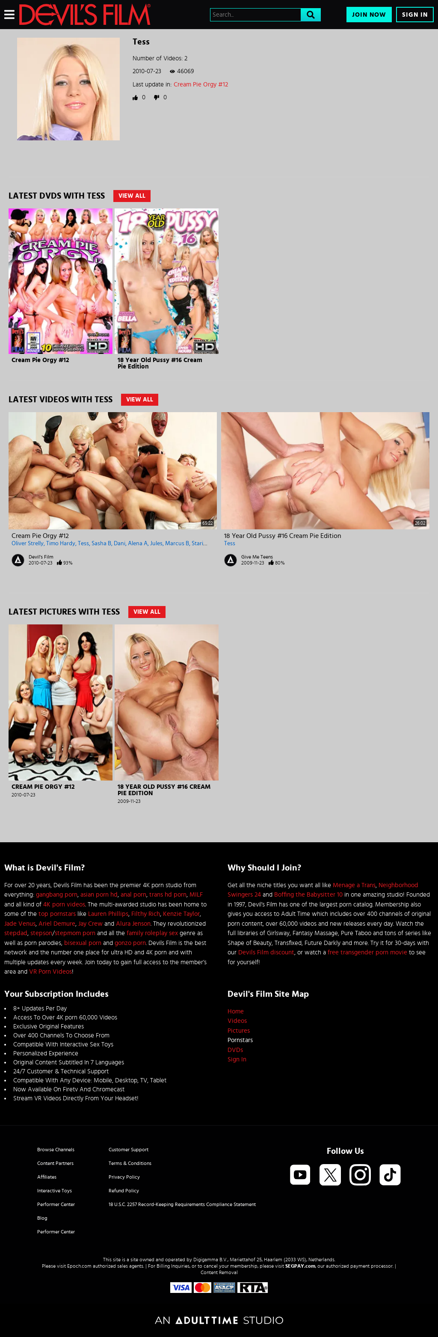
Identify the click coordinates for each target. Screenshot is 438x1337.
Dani (119, 544)
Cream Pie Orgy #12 (201, 84)
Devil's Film (41, 556)
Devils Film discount (266, 952)
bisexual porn (82, 943)
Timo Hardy (60, 544)
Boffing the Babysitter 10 (308, 894)
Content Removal (219, 1272)
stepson (41, 933)
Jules (156, 544)
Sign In (415, 15)
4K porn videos (64, 904)
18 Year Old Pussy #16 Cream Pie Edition (282, 535)
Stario (199, 544)
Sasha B (101, 544)
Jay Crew (90, 924)
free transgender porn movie (367, 952)
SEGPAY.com (300, 1266)
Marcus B (177, 544)
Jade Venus (20, 924)
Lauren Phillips (108, 914)
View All (131, 196)
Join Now (369, 15)
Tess (83, 544)
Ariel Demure (56, 924)
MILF (196, 894)
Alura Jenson (133, 924)
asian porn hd (99, 894)
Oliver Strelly (28, 544)
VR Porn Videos (50, 972)
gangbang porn (56, 894)
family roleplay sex (152, 933)
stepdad (15, 933)
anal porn (133, 894)
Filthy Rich (145, 914)
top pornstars (57, 914)
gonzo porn (130, 943)
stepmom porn (75, 933)
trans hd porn (167, 894)
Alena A (138, 544)
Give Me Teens (257, 556)
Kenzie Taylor (181, 914)
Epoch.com (79, 1266)
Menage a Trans (354, 885)
